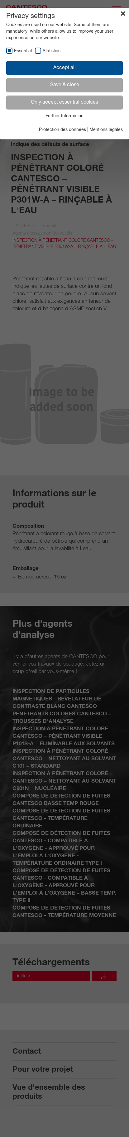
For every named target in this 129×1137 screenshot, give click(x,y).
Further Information (64, 116)
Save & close (64, 84)
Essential (23, 51)
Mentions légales (106, 130)
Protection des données (62, 130)
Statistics (51, 51)
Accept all (64, 67)
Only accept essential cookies (64, 102)
